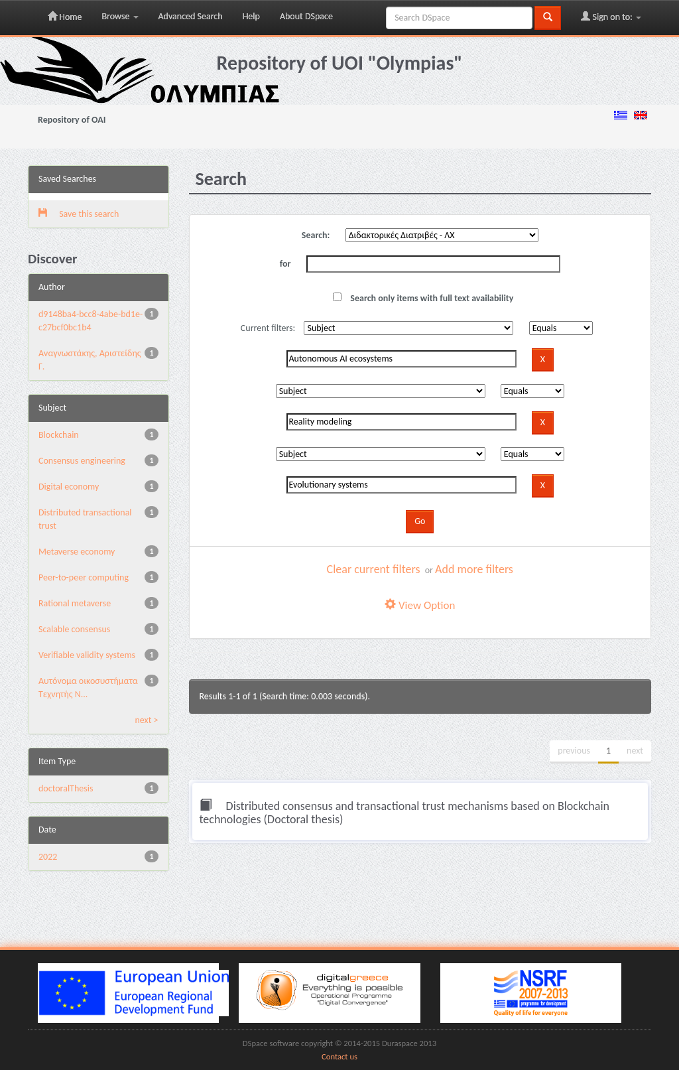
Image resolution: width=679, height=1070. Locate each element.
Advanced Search (190, 16)
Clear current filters (373, 569)
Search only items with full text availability (423, 298)
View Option (420, 605)
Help (251, 16)
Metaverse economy (76, 551)
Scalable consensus (74, 629)
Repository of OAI (71, 119)
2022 (47, 856)
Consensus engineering (81, 460)
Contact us (339, 1056)
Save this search (78, 214)
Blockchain (58, 434)
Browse (119, 16)
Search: (316, 235)
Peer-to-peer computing (83, 577)
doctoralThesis (65, 788)
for (285, 263)
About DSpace (306, 16)
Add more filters (474, 569)
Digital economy (68, 486)
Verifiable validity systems (86, 655)
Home (65, 17)
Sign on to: (611, 17)
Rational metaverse (74, 603)
